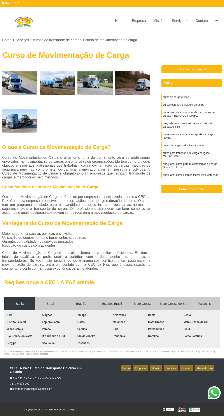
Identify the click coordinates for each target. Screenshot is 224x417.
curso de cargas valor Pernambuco (183, 151)
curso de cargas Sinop (176, 98)
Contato (202, 21)
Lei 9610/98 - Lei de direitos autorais (30, 355)
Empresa (139, 21)
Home (119, 21)
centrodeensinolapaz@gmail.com (31, 389)
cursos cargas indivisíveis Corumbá (183, 106)
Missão (158, 21)
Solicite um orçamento (192, 70)
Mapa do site (206, 369)
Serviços (178, 21)
